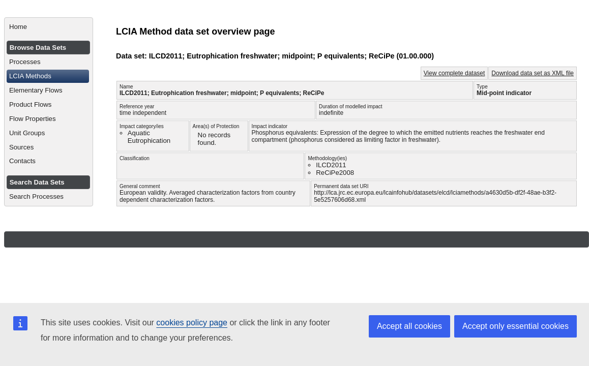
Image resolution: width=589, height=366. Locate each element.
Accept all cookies (409, 326)
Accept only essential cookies (515, 326)
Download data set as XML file (532, 73)
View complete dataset (454, 73)
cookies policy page (191, 322)
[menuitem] (49, 27)
